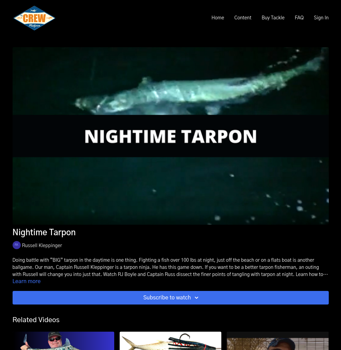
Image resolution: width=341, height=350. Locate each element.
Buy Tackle (273, 18)
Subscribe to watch (171, 298)
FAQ (299, 18)
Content (242, 18)
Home (217, 18)
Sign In (321, 18)
